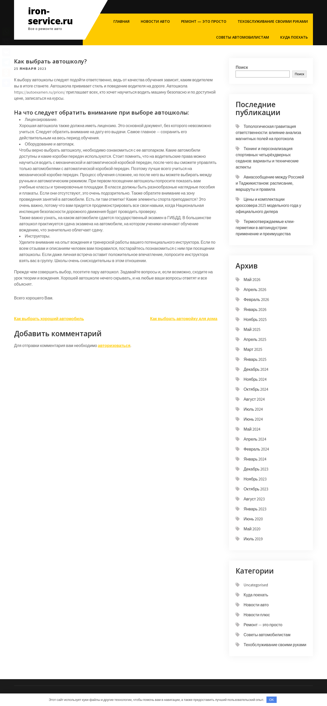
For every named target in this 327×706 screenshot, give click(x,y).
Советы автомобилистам (242, 37)
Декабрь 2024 (255, 369)
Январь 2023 (254, 509)
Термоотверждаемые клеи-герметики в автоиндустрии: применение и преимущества (265, 228)
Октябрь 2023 (255, 489)
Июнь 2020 (253, 519)
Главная (121, 21)
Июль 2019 (253, 539)
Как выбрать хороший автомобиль (49, 318)
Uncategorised (255, 585)
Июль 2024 (253, 409)
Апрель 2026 (254, 289)
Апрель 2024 (254, 439)
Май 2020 (251, 529)
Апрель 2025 (254, 339)
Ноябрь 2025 (254, 319)
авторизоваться (114, 345)
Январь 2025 (254, 359)
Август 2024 (254, 399)
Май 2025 (251, 329)
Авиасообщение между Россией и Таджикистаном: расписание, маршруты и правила (270, 183)
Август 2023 (254, 499)
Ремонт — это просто (203, 21)
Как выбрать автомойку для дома (183, 318)
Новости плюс (256, 615)
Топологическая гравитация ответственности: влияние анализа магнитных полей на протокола (268, 132)
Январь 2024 (254, 459)
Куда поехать (294, 37)
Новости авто (155, 21)
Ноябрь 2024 (254, 379)
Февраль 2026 (256, 299)
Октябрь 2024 (255, 389)
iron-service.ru (50, 16)
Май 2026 (251, 279)
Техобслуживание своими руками (273, 21)
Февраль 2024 (256, 449)
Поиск (242, 67)
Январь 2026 (254, 309)
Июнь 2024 (253, 419)
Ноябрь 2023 (254, 479)
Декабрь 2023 (255, 469)
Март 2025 (252, 349)
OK (271, 700)
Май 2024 (251, 429)
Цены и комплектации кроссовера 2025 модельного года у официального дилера (268, 205)
